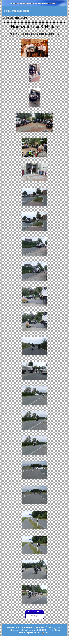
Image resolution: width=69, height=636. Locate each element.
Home (16, 18)
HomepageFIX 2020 (29, 632)
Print (46, 632)
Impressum (13, 627)
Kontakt (40, 627)
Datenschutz (27, 627)
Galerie (24, 18)
